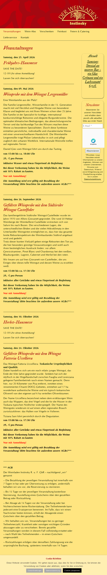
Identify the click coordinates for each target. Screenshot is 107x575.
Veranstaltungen (12, 31)
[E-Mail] (92, 126)
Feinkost (62, 31)
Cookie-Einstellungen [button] (34, 570)
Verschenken (47, 31)
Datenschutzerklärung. (92, 179)
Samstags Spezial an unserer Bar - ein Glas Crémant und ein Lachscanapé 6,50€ (92, 73)
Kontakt (25, 37)
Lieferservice (10, 37)
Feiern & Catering (79, 31)
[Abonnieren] (92, 151)
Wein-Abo (30, 31)
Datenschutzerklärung (53, 570)
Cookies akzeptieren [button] (72, 570)
